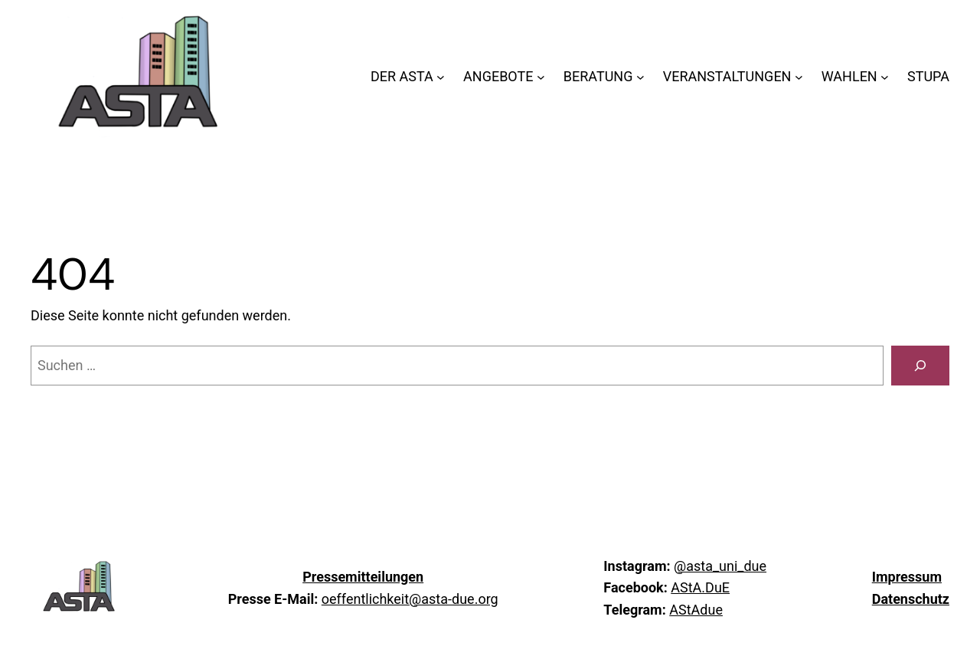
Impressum (907, 577)
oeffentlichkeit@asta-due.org (410, 599)
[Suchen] (920, 365)
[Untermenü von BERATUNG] (640, 77)
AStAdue (696, 610)
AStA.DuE (700, 587)
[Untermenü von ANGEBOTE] (541, 77)
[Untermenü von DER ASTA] (440, 77)
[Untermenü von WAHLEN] (884, 77)
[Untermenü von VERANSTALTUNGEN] (799, 77)
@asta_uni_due (720, 566)
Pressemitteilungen (362, 577)
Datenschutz (910, 599)
